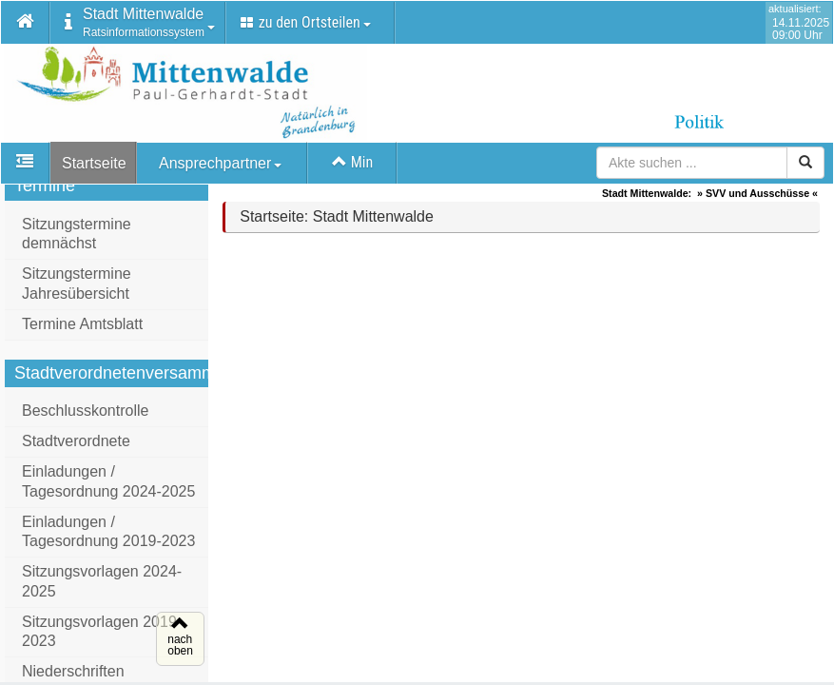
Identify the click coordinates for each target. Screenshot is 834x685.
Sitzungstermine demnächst (76, 240)
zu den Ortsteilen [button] (306, 22)
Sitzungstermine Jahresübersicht (76, 289)
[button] (25, 23)
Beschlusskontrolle (85, 416)
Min (352, 162)
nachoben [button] (177, 645)
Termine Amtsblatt (82, 330)
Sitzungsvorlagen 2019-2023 (102, 637)
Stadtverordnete (76, 447)
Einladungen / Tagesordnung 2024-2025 (108, 487)
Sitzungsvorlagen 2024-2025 (102, 587)
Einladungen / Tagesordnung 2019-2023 (108, 537)
